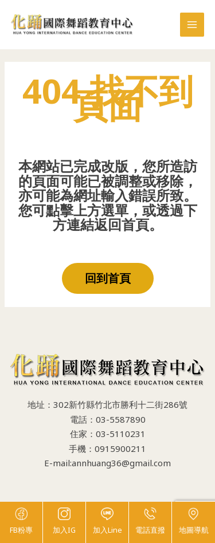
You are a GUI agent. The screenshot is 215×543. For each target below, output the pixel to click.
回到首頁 (108, 278)
